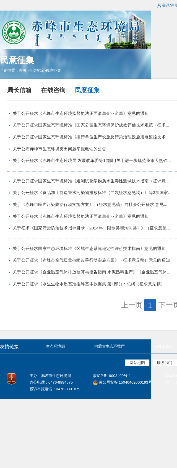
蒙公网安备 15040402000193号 (122, 382)
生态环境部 (55, 346)
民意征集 (53, 70)
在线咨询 (53, 90)
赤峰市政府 (163, 346)
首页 (22, 70)
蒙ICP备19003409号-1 (112, 376)
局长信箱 (19, 90)
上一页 (131, 305)
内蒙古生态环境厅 (109, 346)
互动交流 (36, 70)
